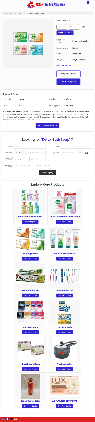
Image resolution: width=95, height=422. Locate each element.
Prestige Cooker (64, 364)
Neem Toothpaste (30, 290)
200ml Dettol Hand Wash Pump (64, 216)
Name (10, 146)
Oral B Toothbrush (64, 290)
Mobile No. (8, 153)
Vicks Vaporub (64, 327)
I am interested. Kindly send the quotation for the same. (53, 166)
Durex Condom (30, 327)
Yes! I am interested (47, 125)
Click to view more (64, 65)
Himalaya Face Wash (64, 253)
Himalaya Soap (30, 253)
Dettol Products (24, 13)
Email (57, 146)
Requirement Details (7, 166)
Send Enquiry (69, 81)
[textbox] (73, 27)
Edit (83, 27)
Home (4, 13)
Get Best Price (65, 32)
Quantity (56, 153)
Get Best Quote (30, 222)
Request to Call (69, 73)
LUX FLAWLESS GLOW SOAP (64, 401)
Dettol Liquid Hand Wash (30, 216)
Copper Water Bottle (30, 401)
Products (12, 13)
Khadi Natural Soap (30, 364)
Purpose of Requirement (7, 159)
